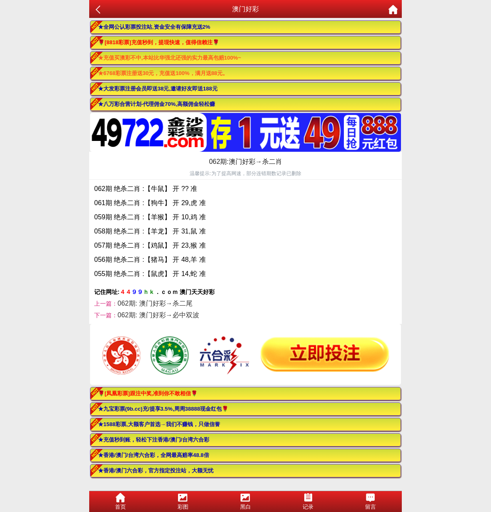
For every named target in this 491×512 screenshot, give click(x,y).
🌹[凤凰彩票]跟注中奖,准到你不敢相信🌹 (148, 393)
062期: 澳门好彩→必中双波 (158, 315)
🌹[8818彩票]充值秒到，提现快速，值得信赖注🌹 (158, 42)
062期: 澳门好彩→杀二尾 (155, 303)
